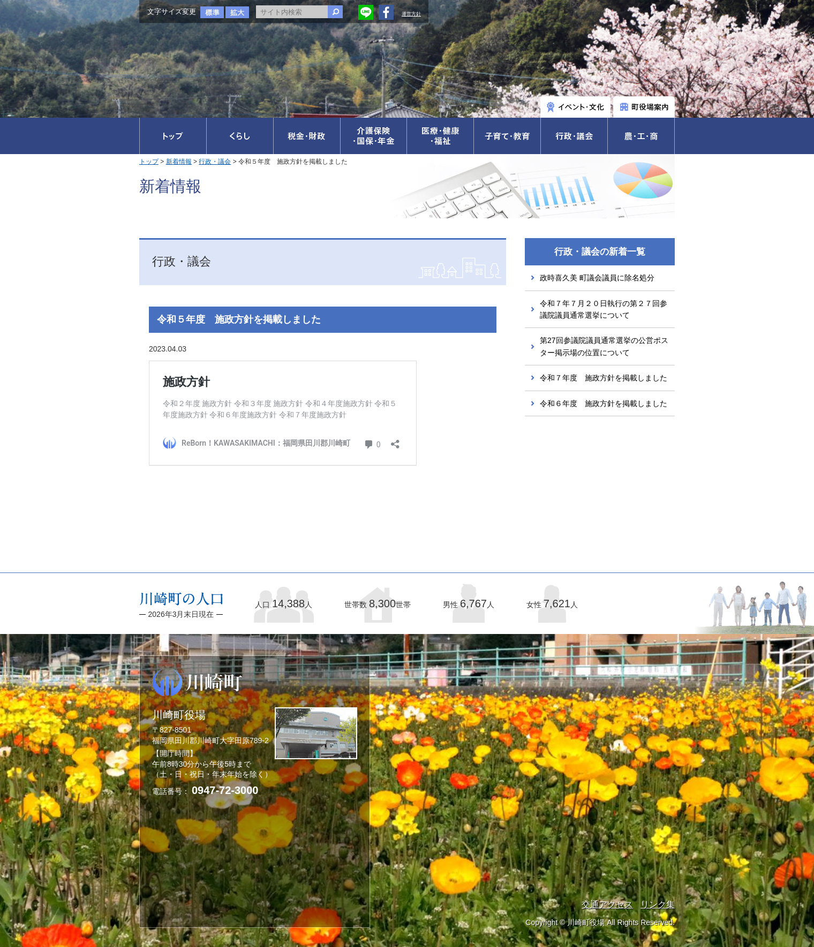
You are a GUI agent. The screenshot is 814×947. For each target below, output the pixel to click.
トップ (149, 161)
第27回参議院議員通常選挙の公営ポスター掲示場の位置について (604, 346)
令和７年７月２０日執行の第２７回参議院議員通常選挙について (603, 309)
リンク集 (657, 904)
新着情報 (179, 161)
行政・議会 (215, 161)
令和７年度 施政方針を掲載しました (603, 377)
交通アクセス (607, 904)
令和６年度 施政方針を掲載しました (603, 403)
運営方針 (411, 14)
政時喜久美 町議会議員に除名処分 (597, 277)
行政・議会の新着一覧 (599, 252)
